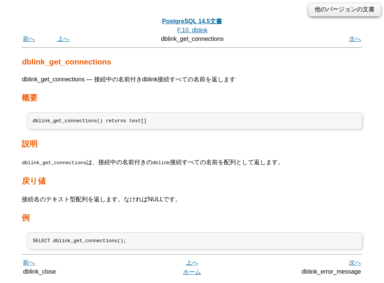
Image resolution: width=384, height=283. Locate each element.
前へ (29, 39)
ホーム (192, 274)
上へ (63, 39)
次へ (355, 39)
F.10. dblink (192, 30)
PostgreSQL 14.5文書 (192, 21)
